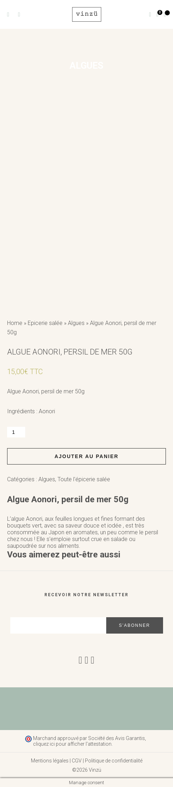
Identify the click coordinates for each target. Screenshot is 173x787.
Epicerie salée (45, 323)
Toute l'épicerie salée (84, 479)
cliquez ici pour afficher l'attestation (72, 744)
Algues (76, 323)
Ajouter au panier (86, 456)
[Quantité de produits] (16, 432)
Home (14, 323)
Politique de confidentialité (113, 761)
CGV (77, 761)
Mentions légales (50, 761)
